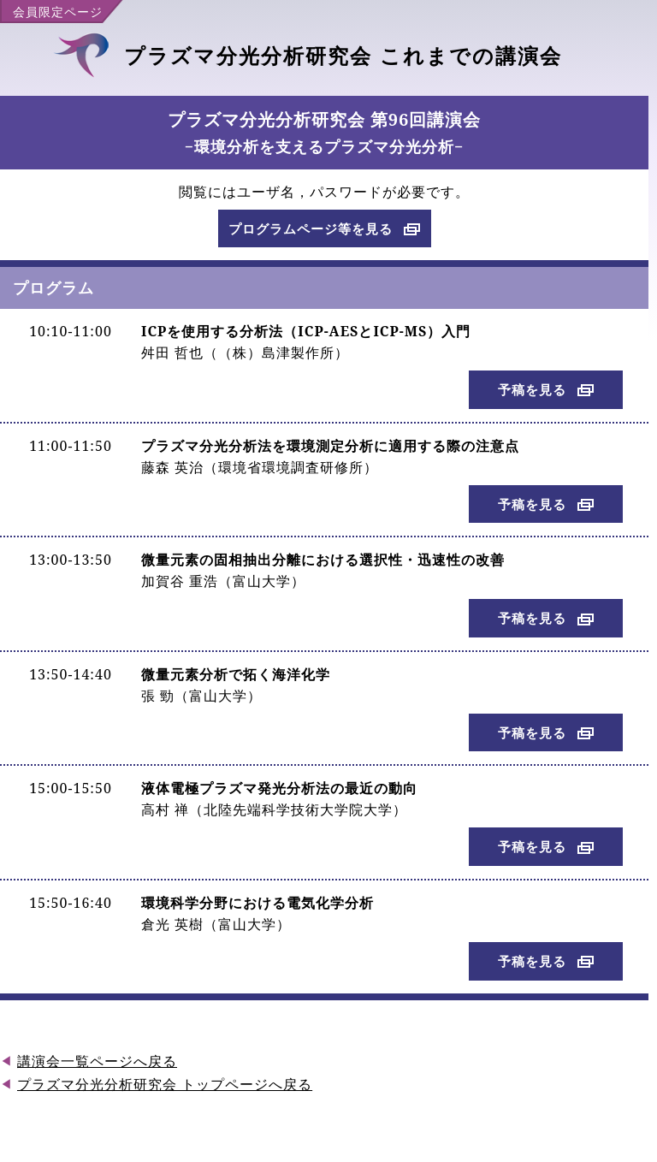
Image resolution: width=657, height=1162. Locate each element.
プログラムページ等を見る (310, 228)
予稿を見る (532, 389)
